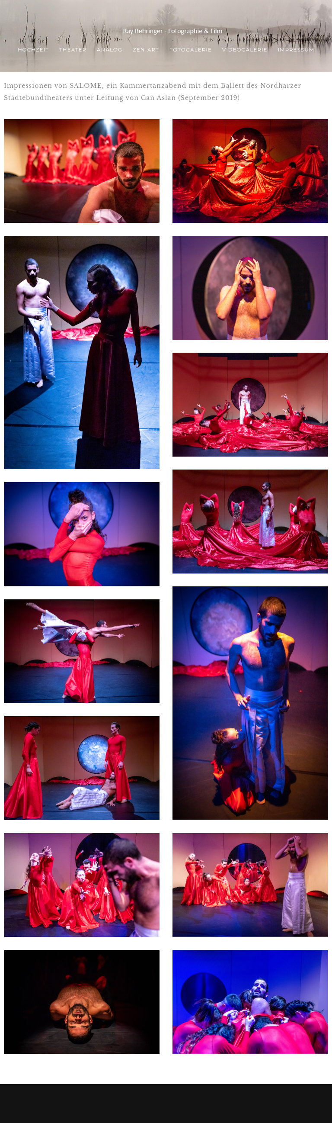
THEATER (72, 49)
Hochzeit (33, 49)
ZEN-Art (146, 49)
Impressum (296, 49)
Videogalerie (245, 49)
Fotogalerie (190, 49)
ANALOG (109, 49)
